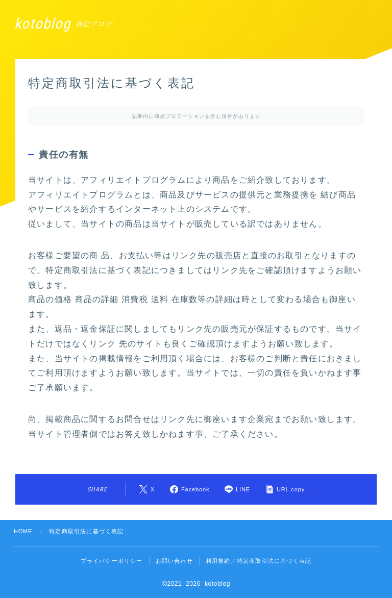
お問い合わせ (174, 561)
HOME (23, 531)
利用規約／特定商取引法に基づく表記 (258, 561)
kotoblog (44, 24)
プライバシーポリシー (112, 561)
